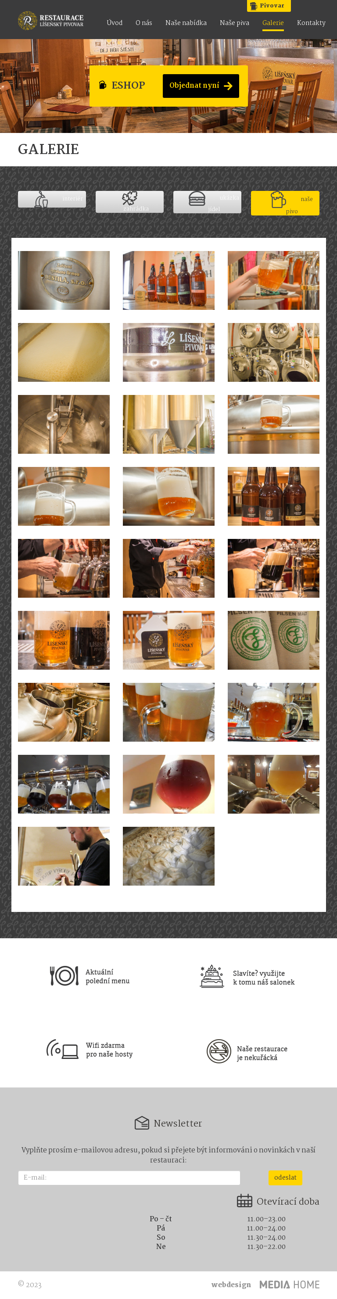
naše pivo (292, 203)
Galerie (273, 24)
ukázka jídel (214, 202)
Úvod (114, 24)
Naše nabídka (186, 24)
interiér (58, 199)
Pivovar (272, 6)
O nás (144, 24)
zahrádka (135, 202)
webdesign (231, 1285)
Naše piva (234, 24)
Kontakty (311, 24)
